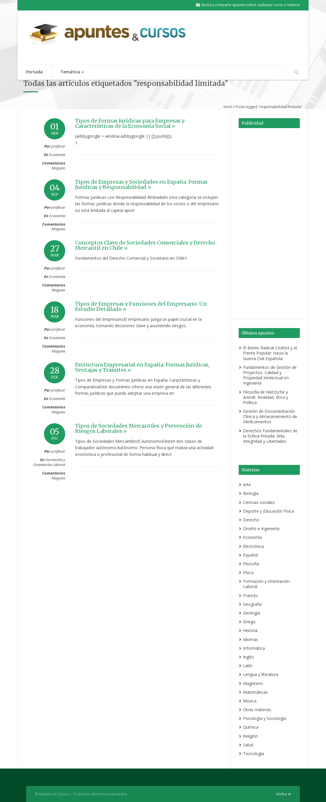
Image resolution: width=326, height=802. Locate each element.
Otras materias (257, 709)
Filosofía (251, 563)
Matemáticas (255, 692)
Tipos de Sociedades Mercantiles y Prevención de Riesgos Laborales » (138, 428)
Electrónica (253, 546)
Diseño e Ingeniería (261, 528)
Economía (57, 154)
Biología (250, 493)
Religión (250, 736)
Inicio (228, 106)
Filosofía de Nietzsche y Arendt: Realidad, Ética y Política (265, 397)
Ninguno (58, 168)
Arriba (281, 794)
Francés (250, 595)
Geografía (252, 604)
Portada (34, 72)
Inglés (248, 657)
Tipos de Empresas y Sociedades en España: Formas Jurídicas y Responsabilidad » (141, 184)
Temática (69, 72)
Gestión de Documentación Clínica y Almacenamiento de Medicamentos (270, 416)
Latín (247, 665)
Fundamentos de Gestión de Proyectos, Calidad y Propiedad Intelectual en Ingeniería (270, 375)
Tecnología (253, 753)
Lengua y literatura (260, 674)
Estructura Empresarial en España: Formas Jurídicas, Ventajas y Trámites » (142, 367)
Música (249, 701)
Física (248, 572)
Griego (249, 621)
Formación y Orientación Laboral (49, 462)
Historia (250, 630)
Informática (254, 648)
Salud (248, 745)
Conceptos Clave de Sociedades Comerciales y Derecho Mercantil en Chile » (145, 245)
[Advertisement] (269, 222)
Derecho (251, 520)
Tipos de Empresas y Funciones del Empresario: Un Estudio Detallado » (141, 306)
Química (250, 727)
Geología (251, 613)
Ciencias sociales (259, 502)
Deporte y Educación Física (268, 511)
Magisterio (253, 683)
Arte (247, 484)
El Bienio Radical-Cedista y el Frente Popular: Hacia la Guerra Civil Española (270, 353)
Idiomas (250, 639)
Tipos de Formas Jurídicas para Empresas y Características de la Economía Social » (130, 123)
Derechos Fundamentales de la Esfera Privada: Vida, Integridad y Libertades (270, 436)
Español (250, 555)
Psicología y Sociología (264, 718)
